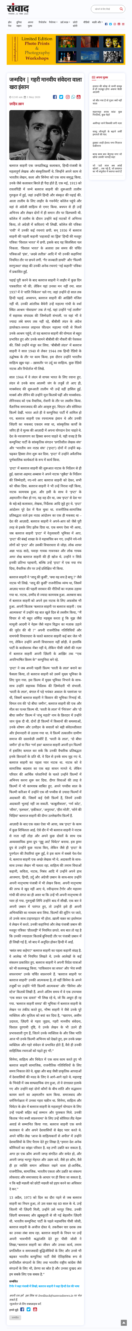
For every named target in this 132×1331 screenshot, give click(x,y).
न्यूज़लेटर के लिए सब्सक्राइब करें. (25, 1304)
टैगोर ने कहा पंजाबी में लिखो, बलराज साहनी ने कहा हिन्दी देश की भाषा (44, 1286)
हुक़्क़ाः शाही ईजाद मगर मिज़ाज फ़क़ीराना (107, 144)
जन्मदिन (15, 1317)
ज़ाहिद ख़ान (17, 103)
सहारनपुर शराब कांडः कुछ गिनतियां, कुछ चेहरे (107, 113)
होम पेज (9, 24)
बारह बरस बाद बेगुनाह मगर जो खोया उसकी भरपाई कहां (107, 155)
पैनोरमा (52, 22)
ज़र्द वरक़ (64, 22)
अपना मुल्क (30, 24)
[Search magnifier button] (121, 9)
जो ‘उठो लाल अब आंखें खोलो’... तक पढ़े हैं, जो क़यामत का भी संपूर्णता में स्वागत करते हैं (107, 168)
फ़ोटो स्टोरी (75, 24)
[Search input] (106, 9)
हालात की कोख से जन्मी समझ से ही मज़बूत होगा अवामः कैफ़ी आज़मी (107, 89)
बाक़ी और (96, 22)
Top (124, 1323)
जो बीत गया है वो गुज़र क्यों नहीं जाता (107, 102)
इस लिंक (29, 1295)
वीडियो (86, 22)
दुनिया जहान (19, 24)
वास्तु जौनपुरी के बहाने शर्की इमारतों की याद (107, 133)
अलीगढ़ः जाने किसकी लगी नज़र (107, 123)
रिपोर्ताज (42, 22)
